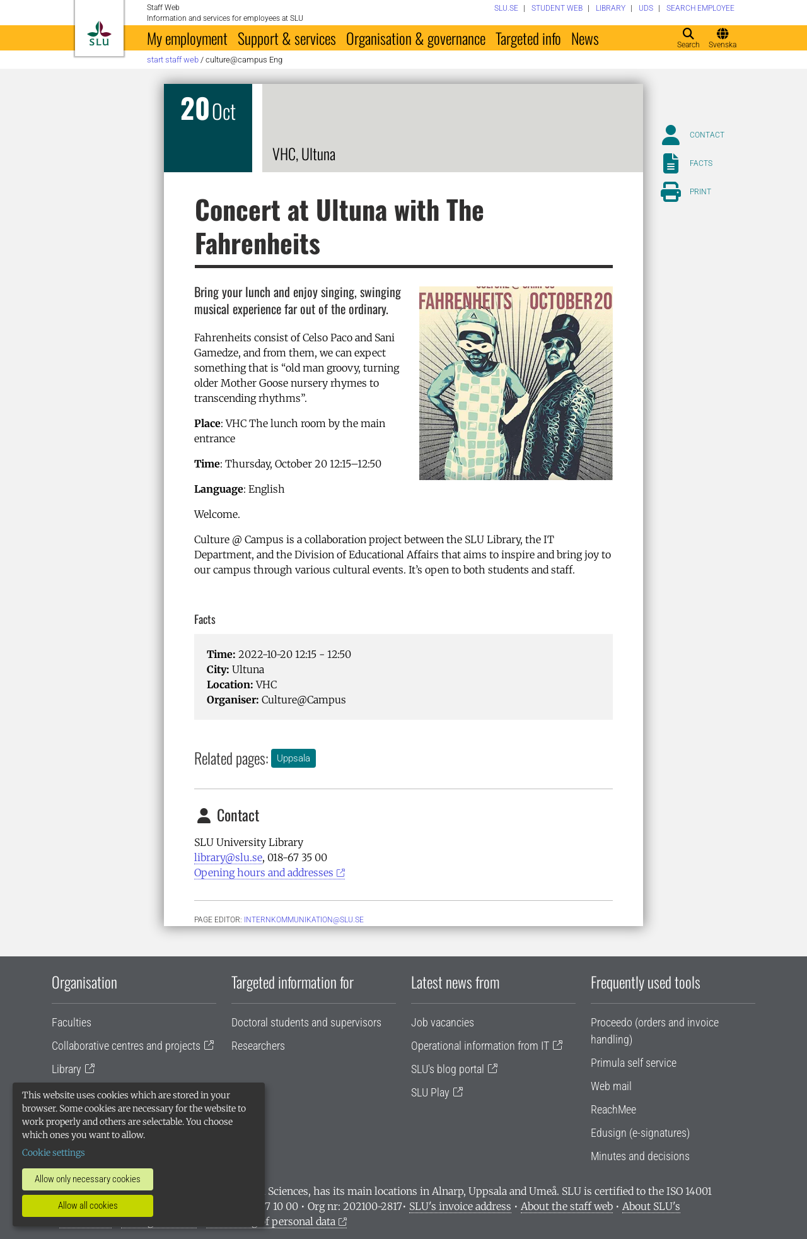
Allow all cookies (88, 1205)
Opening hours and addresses (264, 872)
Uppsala (293, 758)
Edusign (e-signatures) (640, 1132)
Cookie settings (53, 1152)
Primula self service (633, 1062)
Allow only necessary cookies (88, 1179)
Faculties (71, 1022)
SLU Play (430, 1092)
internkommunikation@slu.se (304, 919)
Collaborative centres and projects (126, 1045)
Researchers (258, 1045)
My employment (187, 37)
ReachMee (613, 1109)
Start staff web (173, 59)
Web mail (611, 1086)
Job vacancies (442, 1022)
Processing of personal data (270, 1221)
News (585, 37)
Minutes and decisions (640, 1156)
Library (66, 1069)
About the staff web (567, 1206)
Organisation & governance (415, 37)
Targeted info (528, 37)
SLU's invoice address (460, 1206)
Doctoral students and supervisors (306, 1022)
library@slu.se (228, 857)
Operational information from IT (480, 1045)
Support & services (287, 37)
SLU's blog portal (447, 1069)
